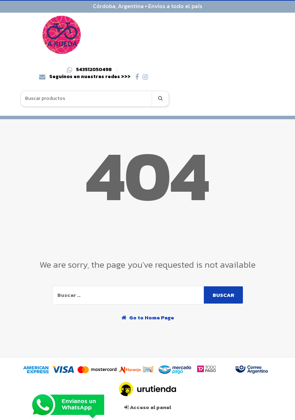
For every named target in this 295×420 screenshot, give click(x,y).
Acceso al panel (147, 407)
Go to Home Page (147, 317)
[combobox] (86, 98)
